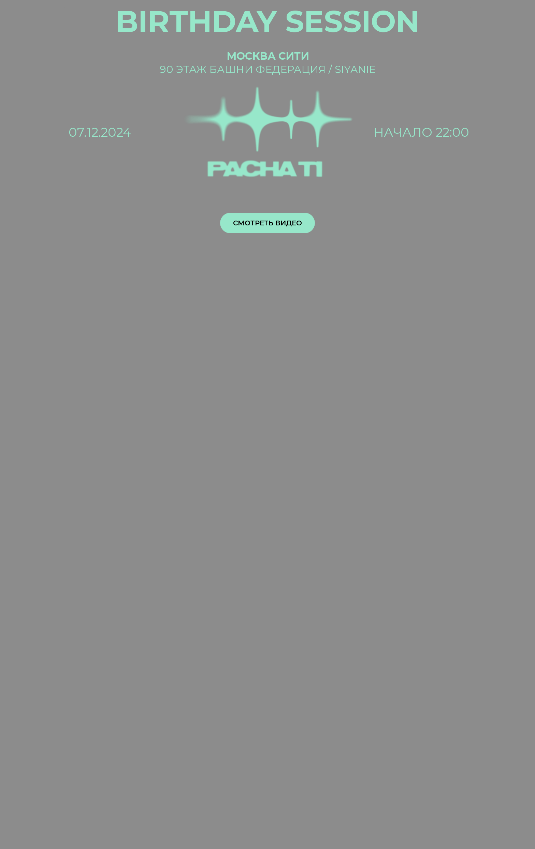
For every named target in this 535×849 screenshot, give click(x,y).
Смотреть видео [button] (267, 223)
